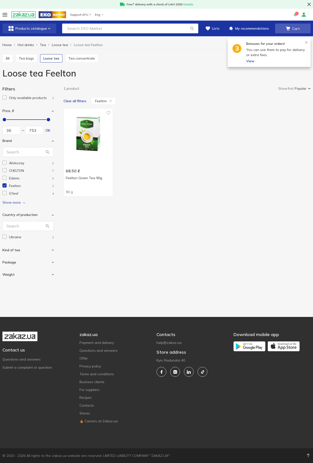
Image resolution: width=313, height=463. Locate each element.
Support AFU (80, 14)
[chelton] (31, 170)
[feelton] (31, 185)
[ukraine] (31, 237)
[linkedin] (189, 372)
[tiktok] (202, 372)
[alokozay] (31, 163)
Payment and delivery (96, 342)
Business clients (91, 382)
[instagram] (175, 372)
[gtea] (31, 193)
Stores (84, 413)
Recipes (85, 397)
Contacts (86, 405)
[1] (31, 97)
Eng (99, 14)
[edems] (31, 178)
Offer (83, 358)
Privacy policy (90, 366)
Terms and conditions (96, 374)
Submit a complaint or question (27, 367)
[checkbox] (4, 97)
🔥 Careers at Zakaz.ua (98, 421)
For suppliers (89, 390)
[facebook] (161, 372)
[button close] (309, 4)
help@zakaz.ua (168, 342)
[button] (192, 28)
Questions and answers (21, 359)
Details (188, 4)
